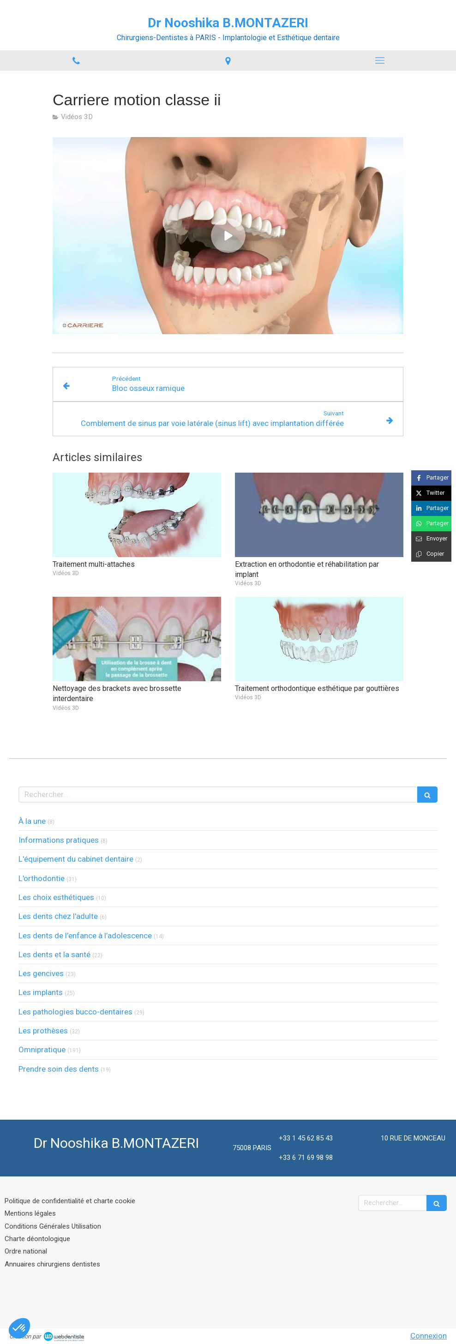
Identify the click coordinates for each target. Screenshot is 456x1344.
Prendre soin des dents (58, 1069)
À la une (32, 821)
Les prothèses (43, 1030)
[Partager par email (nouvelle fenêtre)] (431, 538)
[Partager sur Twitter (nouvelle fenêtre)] (431, 493)
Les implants (40, 992)
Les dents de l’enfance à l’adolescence (85, 935)
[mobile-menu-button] (380, 60)
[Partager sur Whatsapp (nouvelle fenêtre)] (431, 523)
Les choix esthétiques (56, 897)
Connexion (428, 1335)
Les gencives (41, 973)
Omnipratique (42, 1049)
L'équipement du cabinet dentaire (75, 859)
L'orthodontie (41, 878)
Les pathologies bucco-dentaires (75, 1011)
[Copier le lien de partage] (431, 554)
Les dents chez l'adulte (58, 916)
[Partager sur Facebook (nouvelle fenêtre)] (431, 478)
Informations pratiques (58, 840)
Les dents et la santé (54, 954)
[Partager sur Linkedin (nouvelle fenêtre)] (431, 508)
